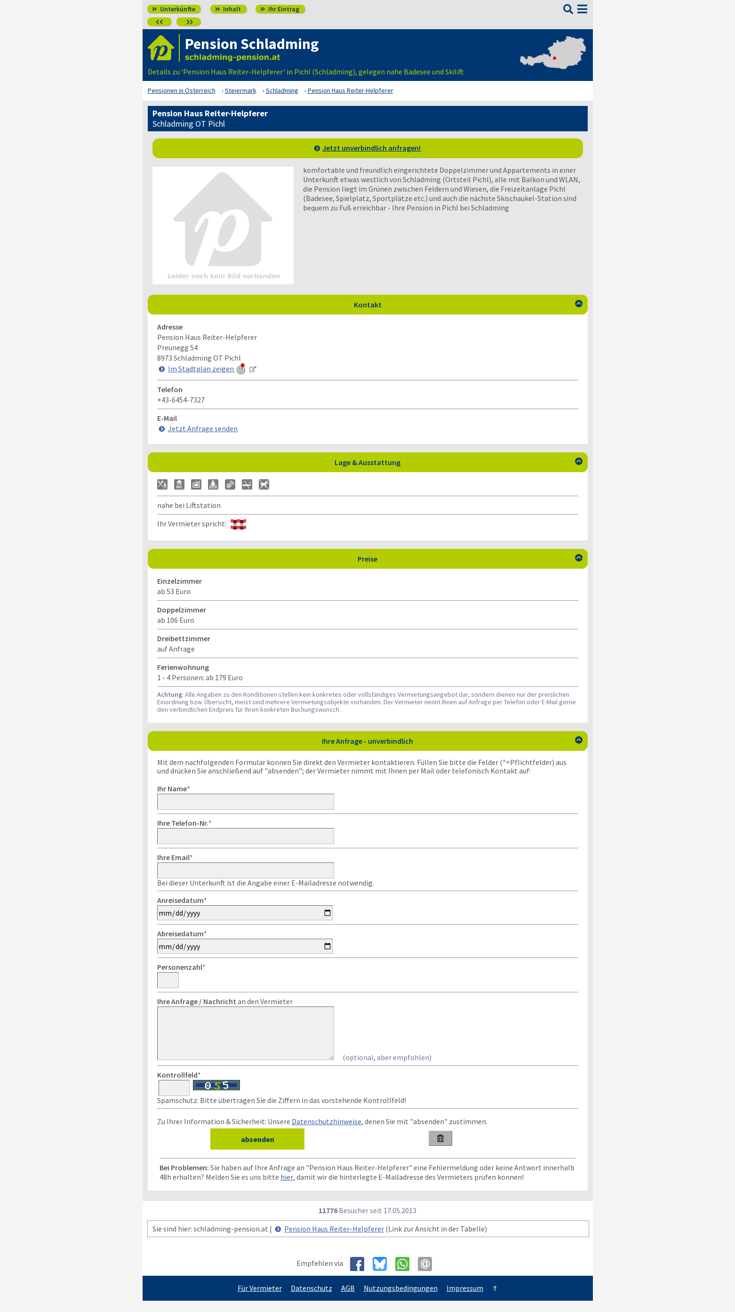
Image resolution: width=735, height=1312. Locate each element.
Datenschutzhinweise (326, 1132)
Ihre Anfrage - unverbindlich (452, 741)
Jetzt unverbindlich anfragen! (371, 148)
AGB (348, 1299)
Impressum (465, 1299)
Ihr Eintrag (279, 9)
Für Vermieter (260, 1299)
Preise (470, 558)
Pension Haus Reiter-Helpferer (334, 1240)
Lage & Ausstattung (459, 462)
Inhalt (228, 9)
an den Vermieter (225, 1001)
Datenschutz (311, 1299)
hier (286, 1188)
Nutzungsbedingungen (401, 1299)
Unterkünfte (173, 9)
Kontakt (468, 304)
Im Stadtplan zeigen (207, 368)
